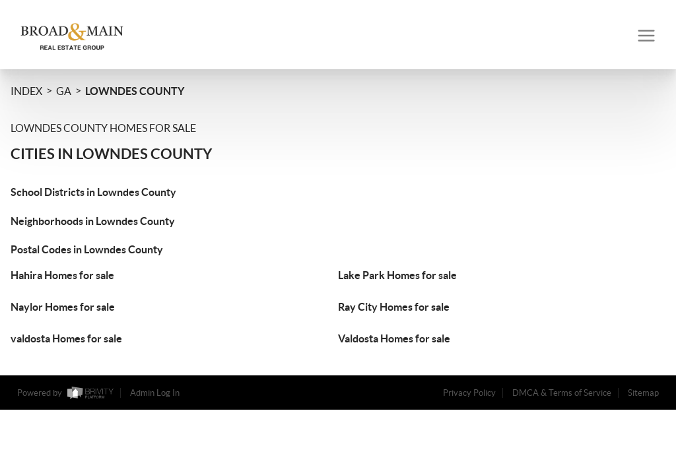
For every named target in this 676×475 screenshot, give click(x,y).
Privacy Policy (469, 393)
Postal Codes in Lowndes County (87, 249)
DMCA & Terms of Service (561, 393)
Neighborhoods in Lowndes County (93, 221)
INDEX (26, 91)
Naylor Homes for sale (63, 306)
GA (63, 91)
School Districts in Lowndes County (93, 192)
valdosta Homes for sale (66, 338)
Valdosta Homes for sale (394, 338)
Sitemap (643, 393)
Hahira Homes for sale (62, 275)
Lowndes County (134, 91)
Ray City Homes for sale (394, 306)
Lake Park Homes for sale (397, 275)
